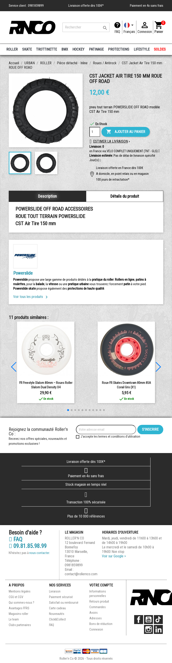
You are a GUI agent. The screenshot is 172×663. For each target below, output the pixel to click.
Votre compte (101, 585)
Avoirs (93, 612)
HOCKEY (78, 49)
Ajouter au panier (125, 132)
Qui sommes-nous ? (21, 602)
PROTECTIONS (118, 49)
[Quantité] (94, 132)
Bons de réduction (100, 624)
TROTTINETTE (46, 49)
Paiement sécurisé (61, 597)
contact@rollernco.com (81, 574)
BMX (64, 49)
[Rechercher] (86, 27)
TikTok (158, 619)
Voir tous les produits (31, 297)
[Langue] (129, 27)
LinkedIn (158, 629)
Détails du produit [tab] (124, 196)
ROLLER (12, 49)
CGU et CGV (16, 597)
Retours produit (99, 601)
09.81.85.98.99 (28, 546)
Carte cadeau (57, 608)
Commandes (97, 607)
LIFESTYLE (142, 49)
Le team (14, 619)
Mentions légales (19, 591)
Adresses (95, 618)
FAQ (117, 32)
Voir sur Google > (114, 556)
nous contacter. (39, 553)
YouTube (148, 619)
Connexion (96, 629)
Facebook (138, 619)
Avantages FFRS (19, 608)
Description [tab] (47, 196)
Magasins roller (18, 614)
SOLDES (160, 49)
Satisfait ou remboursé (63, 602)
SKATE (27, 49)
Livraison (54, 591)
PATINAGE (96, 49)
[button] (100, 160)
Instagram (148, 629)
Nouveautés (56, 614)
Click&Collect (57, 619)
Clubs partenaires (20, 625)
